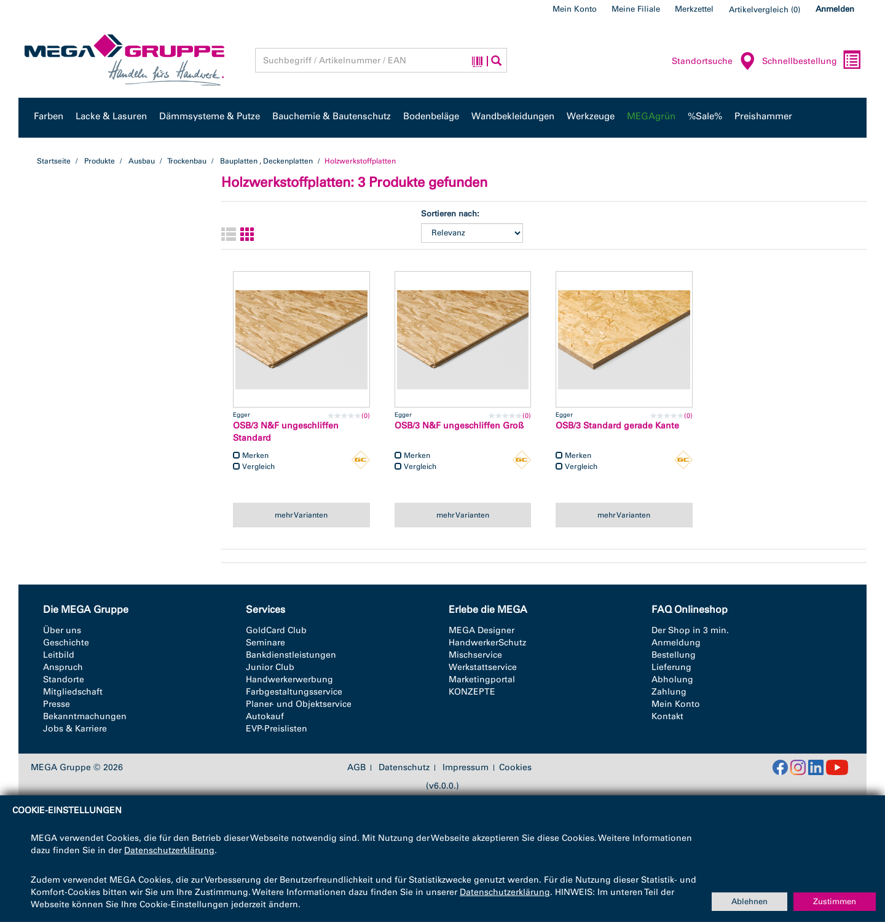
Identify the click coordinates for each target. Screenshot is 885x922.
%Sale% (705, 116)
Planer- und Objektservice (299, 704)
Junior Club (270, 667)
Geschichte (66, 642)
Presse (56, 704)
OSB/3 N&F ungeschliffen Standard (286, 431)
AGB (356, 768)
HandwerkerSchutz (487, 642)
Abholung (672, 679)
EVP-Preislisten (276, 728)
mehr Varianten (301, 515)
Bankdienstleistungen (291, 655)
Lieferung (671, 667)
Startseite (54, 161)
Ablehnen (749, 901)
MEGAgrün (651, 116)
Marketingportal (482, 679)
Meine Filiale (636, 9)
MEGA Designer (481, 630)
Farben (48, 116)
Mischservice (475, 655)
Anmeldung (676, 642)
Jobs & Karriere (75, 728)
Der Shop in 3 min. (690, 630)
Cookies (515, 767)
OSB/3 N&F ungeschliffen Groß (459, 425)
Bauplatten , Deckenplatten (266, 161)
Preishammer (763, 116)
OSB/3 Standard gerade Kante (617, 425)
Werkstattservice (483, 667)
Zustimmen (834, 901)
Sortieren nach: (450, 213)
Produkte (99, 161)
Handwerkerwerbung (289, 679)
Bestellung (673, 655)
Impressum (465, 768)
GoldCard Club (276, 630)
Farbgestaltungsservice (294, 692)
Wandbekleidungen (512, 116)
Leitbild (58, 655)
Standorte (63, 679)
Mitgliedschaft (73, 692)
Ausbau (141, 161)
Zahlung (668, 692)
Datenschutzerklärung (169, 850)
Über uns (62, 630)
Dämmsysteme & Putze (209, 116)
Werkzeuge (591, 116)
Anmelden (835, 9)
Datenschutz (404, 768)
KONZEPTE (472, 692)
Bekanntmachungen (85, 716)
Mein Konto (575, 9)
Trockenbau (187, 161)
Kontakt (667, 716)
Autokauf (265, 716)
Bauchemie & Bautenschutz (331, 116)
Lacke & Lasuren (111, 116)
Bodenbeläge (431, 116)
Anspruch (63, 667)
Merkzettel (694, 9)
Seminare (265, 642)
